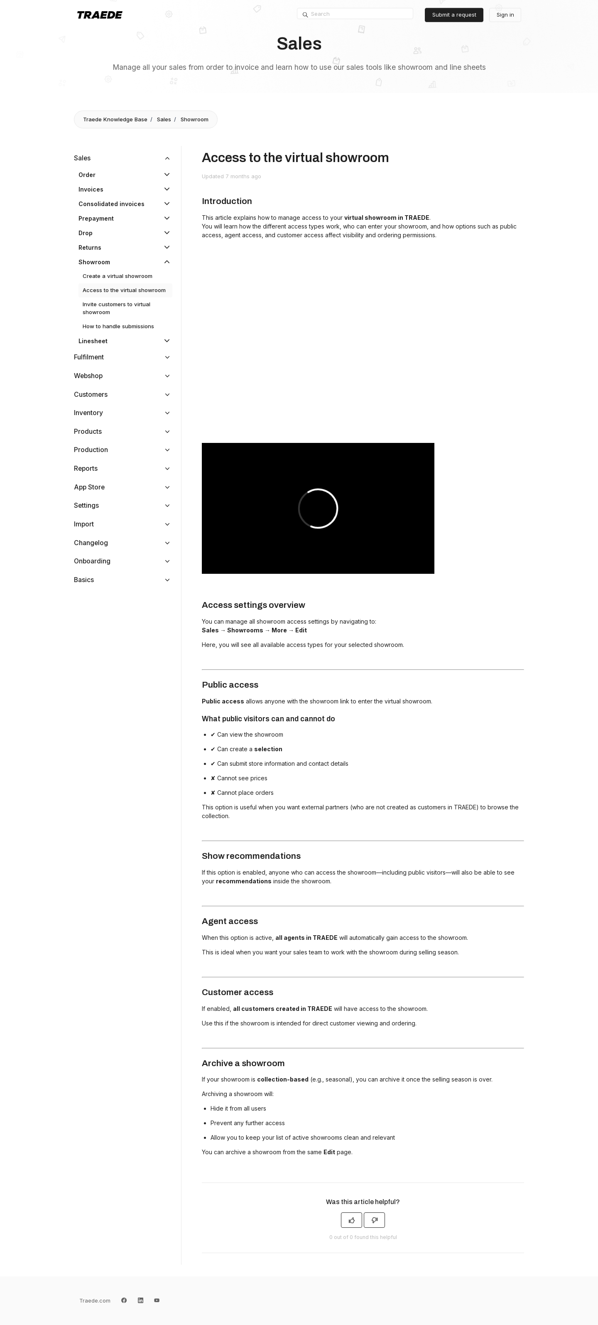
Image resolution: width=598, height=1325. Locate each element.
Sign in (505, 14)
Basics (84, 580)
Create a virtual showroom (117, 276)
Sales (164, 119)
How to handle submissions (118, 326)
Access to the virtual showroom (124, 290)
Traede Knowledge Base (115, 119)
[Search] (355, 14)
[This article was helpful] (351, 1220)
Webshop (88, 376)
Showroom (194, 119)
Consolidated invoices (111, 203)
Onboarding (92, 561)
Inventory (88, 413)
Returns (89, 247)
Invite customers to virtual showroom (116, 308)
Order (87, 174)
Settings (86, 505)
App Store (89, 487)
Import (84, 524)
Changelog (91, 543)
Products (88, 431)
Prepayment (96, 218)
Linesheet (93, 340)
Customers (91, 394)
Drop (85, 232)
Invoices (90, 189)
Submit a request (454, 14)
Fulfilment (89, 357)
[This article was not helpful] (374, 1220)
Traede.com (94, 1300)
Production (91, 450)
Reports (86, 468)
